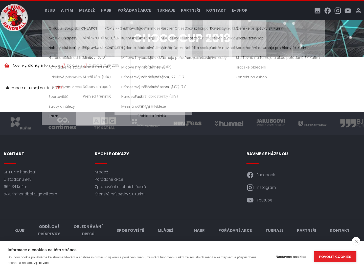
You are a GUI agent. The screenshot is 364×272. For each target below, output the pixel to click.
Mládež (87, 10)
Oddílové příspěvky (49, 230)
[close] (356, 241)
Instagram (261, 187)
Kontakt (216, 10)
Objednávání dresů (88, 230)
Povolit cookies (335, 257)
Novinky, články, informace (36, 65)
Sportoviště (130, 230)
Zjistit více (41, 263)
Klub (50, 10)
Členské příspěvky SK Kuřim (120, 194)
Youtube (259, 200)
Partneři (190, 10)
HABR (106, 10)
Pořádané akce (134, 10)
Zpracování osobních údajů (120, 186)
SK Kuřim (74, 65)
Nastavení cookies (291, 257)
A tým (67, 10)
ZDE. (60, 87)
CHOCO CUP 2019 (104, 65)
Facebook (260, 175)
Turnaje (166, 10)
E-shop (239, 10)
